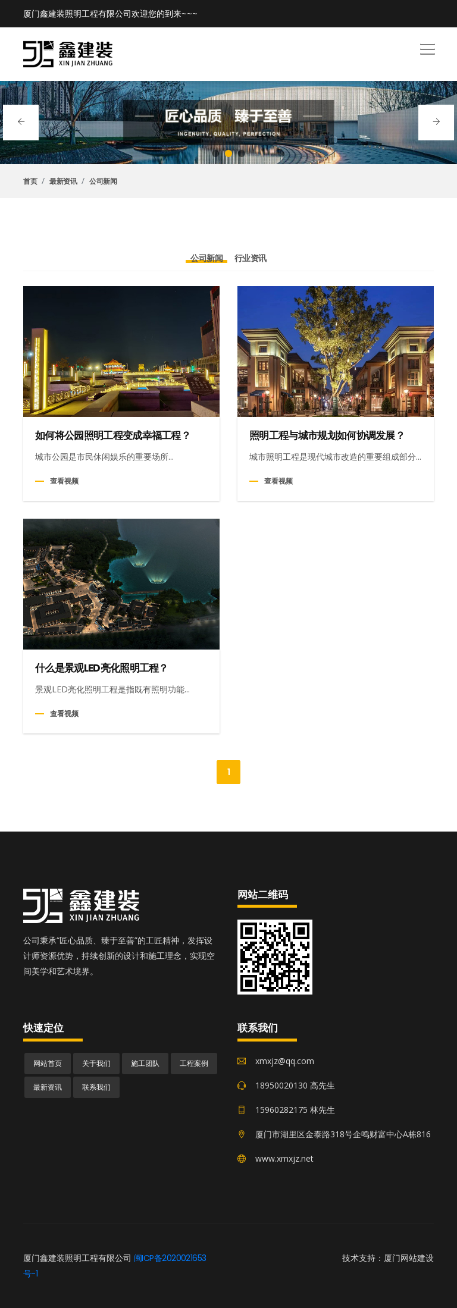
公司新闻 (103, 181)
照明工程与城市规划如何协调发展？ (327, 436)
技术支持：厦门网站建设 (388, 1258)
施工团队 (145, 1063)
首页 (30, 181)
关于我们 (96, 1063)
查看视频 (64, 481)
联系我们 (96, 1087)
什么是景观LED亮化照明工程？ (101, 668)
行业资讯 (250, 258)
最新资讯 (63, 181)
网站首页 (47, 1063)
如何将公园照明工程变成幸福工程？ (112, 436)
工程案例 (194, 1063)
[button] (425, 45)
